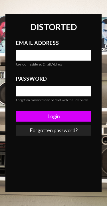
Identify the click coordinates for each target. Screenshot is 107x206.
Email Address (37, 43)
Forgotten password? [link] (54, 130)
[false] (53, 55)
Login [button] (53, 116)
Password (31, 79)
